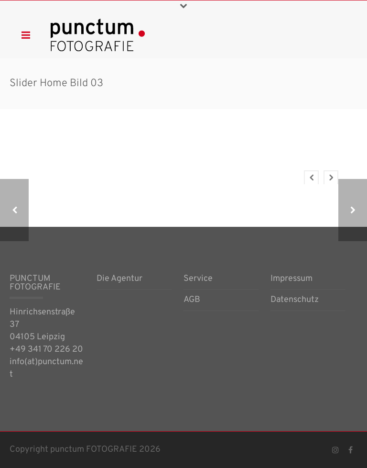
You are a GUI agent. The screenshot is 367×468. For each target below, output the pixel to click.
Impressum (291, 279)
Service (198, 279)
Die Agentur (119, 279)
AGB (192, 300)
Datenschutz (294, 300)
